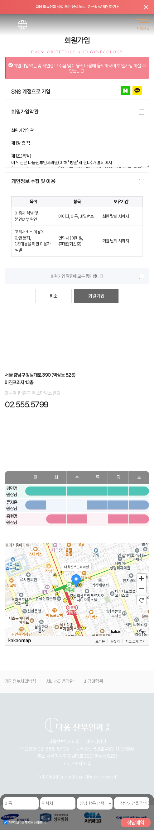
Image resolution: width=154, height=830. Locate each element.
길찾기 (115, 641)
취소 (53, 296)
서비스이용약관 (60, 681)
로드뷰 (100, 641)
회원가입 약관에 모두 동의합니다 (77, 276)
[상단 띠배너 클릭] (77, 7)
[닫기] (146, 7)
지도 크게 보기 (135, 641)
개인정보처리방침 (20, 681)
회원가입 (96, 296)
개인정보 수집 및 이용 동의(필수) (27, 822)
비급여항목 (93, 681)
